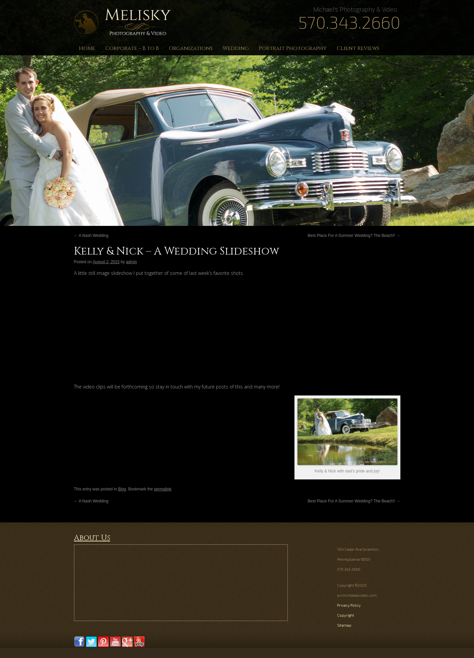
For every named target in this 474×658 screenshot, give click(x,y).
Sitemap (344, 625)
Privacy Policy (349, 605)
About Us (92, 538)
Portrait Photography (293, 48)
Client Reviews (358, 48)
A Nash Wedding (91, 235)
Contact (92, 58)
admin (131, 262)
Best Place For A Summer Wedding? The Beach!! (354, 235)
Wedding (236, 48)
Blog (122, 58)
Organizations (191, 48)
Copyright (345, 615)
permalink (162, 489)
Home (87, 48)
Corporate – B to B (132, 48)
